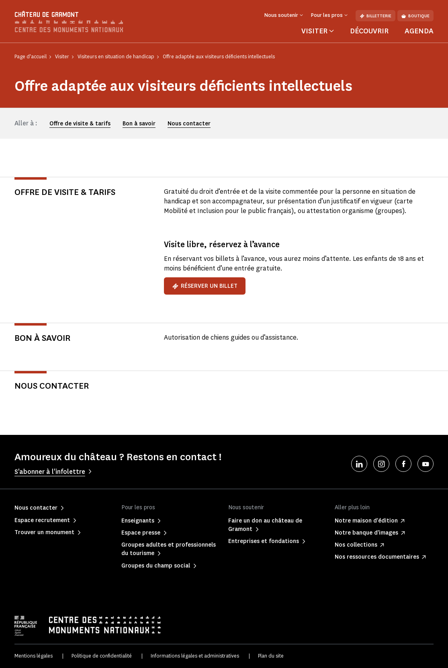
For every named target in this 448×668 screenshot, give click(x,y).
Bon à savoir (139, 123)
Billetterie (375, 16)
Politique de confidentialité (102, 655)
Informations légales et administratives (195, 655)
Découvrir (369, 31)
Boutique (415, 16)
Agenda (419, 31)
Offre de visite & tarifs (79, 123)
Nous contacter (189, 123)
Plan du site (271, 655)
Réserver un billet (204, 286)
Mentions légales (33, 655)
